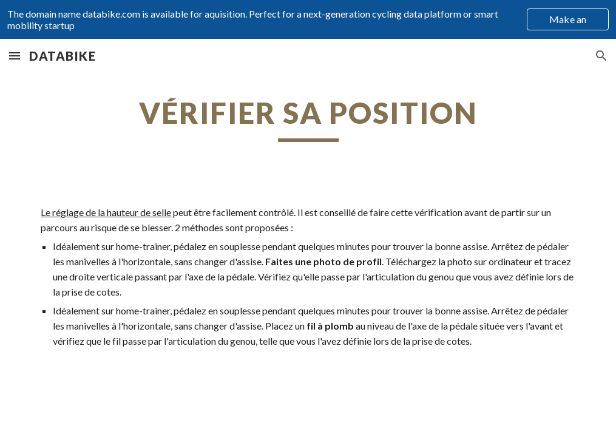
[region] (308, 19)
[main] (308, 118)
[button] (14, 55)
